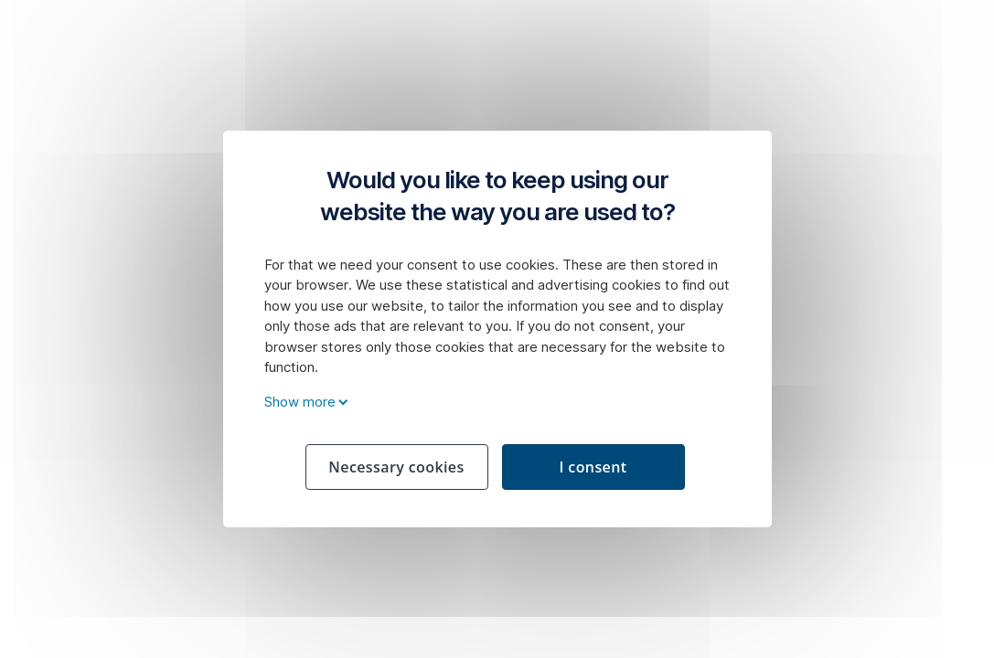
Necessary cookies (396, 467)
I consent (592, 467)
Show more (303, 401)
